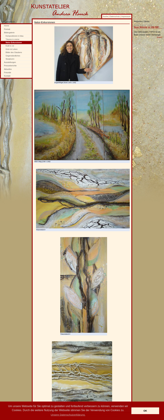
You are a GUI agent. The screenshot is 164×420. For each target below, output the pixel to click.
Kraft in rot (10, 46)
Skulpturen (10, 59)
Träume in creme (12, 39)
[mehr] (159, 37)
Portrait (7, 29)
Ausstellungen (10, 62)
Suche (105, 16)
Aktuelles (8, 69)
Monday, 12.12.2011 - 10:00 (143, 25)
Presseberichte (10, 66)
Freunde (7, 72)
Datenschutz (115, 16)
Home (6, 26)
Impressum (126, 16)
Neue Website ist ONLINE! (146, 27)
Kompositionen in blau (15, 36)
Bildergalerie (9, 33)
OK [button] (145, 410)
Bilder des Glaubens (14, 52)
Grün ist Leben (12, 49)
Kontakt (7, 76)
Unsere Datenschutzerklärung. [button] (68, 414)
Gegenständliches (13, 56)
